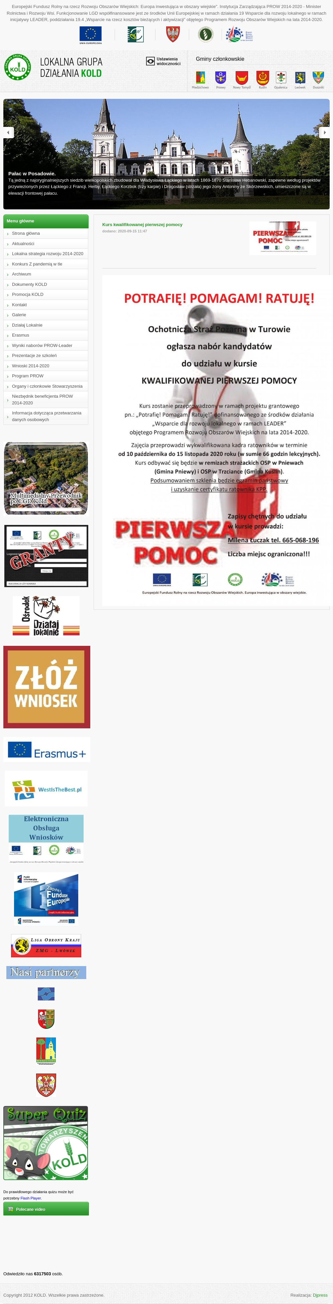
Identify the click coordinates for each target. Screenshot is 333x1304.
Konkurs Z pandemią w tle (37, 263)
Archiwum (21, 273)
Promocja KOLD (27, 294)
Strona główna (26, 233)
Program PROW (27, 375)
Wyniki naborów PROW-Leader (42, 345)
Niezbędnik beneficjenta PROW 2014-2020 (42, 399)
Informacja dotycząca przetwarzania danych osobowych (46, 416)
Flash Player (30, 1198)
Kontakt (19, 304)
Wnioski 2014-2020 (30, 365)
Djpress (320, 1295)
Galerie (19, 314)
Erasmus (20, 335)
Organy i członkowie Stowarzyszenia (47, 386)
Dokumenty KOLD (29, 284)
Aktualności (23, 243)
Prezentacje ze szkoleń (34, 355)
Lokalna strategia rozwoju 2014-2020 (47, 253)
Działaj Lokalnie (27, 325)
